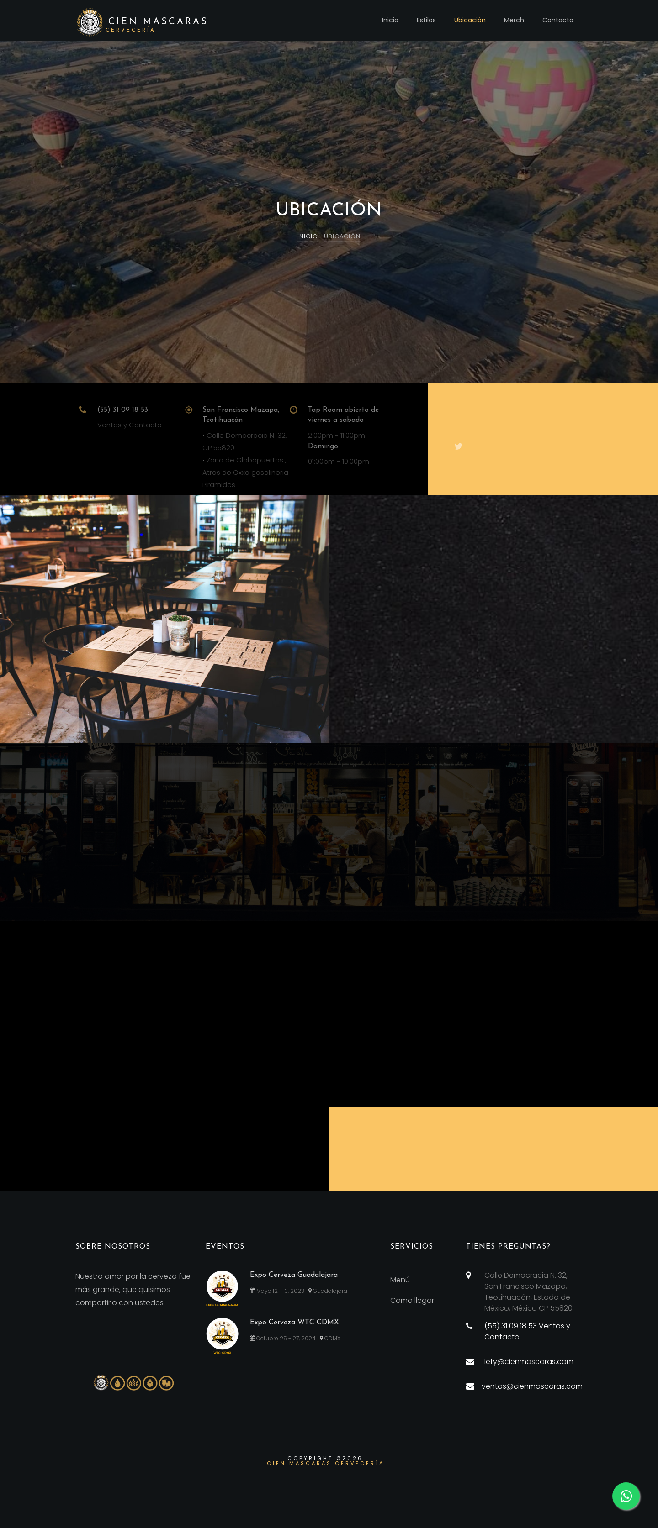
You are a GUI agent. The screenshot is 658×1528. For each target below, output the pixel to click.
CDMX (330, 1338)
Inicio (390, 20)
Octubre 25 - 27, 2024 (283, 1338)
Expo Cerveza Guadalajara (294, 1275)
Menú (400, 1280)
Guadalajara (327, 1291)
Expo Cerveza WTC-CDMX (294, 1322)
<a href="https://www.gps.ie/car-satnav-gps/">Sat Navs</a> (164, 1012)
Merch (514, 20)
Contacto (557, 20)
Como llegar (412, 1300)
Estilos (426, 20)
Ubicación (470, 20)
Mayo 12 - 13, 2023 (277, 1291)
